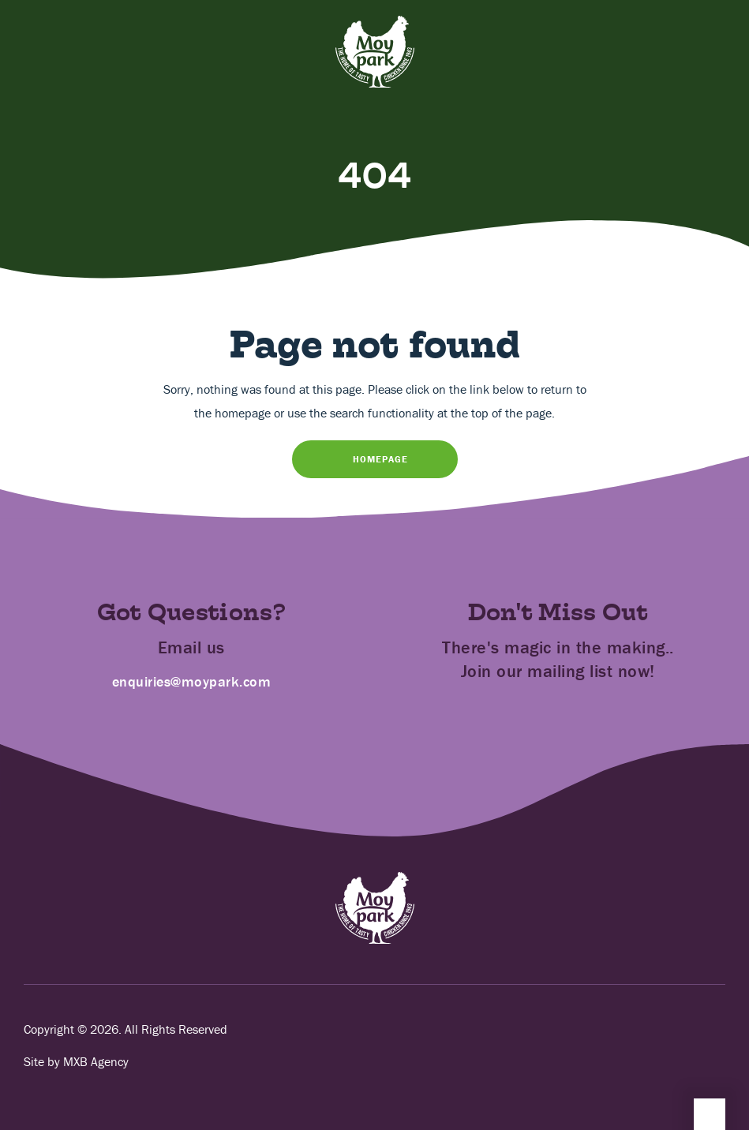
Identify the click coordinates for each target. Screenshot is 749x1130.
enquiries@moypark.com (192, 681)
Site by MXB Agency (76, 1061)
